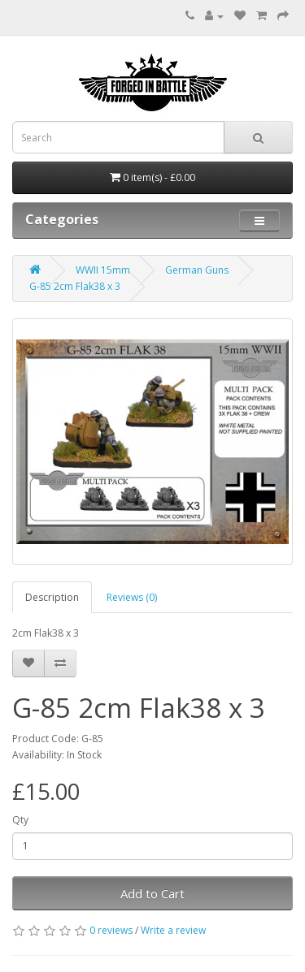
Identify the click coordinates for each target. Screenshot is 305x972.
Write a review (173, 930)
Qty (20, 820)
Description (52, 597)
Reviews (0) (132, 597)
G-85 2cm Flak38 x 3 (74, 286)
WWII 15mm (103, 270)
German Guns (197, 270)
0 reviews (111, 930)
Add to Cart (152, 893)
